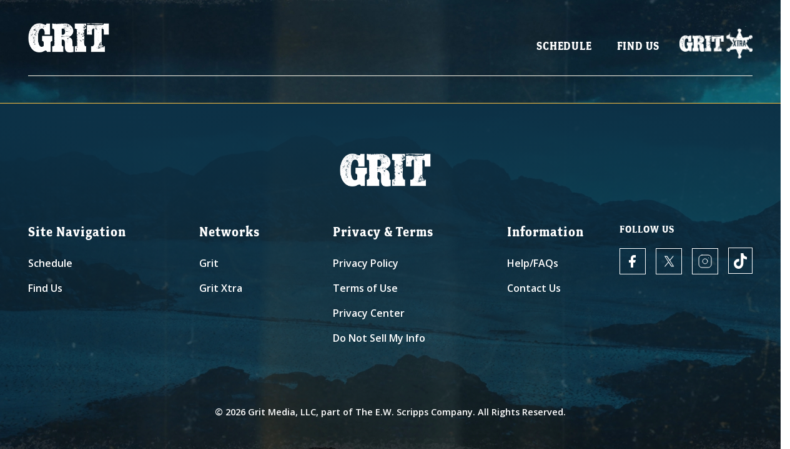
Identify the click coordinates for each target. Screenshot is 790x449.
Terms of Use (365, 288)
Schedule (563, 50)
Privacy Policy (365, 263)
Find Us (638, 50)
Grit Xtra (220, 288)
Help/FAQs (532, 263)
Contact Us (534, 288)
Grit (209, 263)
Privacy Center (369, 313)
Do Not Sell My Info (379, 338)
